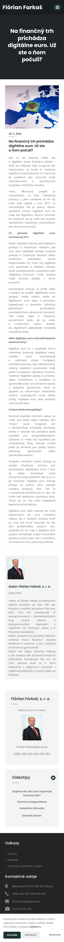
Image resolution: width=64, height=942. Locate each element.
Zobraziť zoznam (32, 815)
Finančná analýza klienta (32, 802)
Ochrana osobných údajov (25, 866)
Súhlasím (12, 935)
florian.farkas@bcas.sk (26, 901)
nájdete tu (35, 926)
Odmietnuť (30, 934)
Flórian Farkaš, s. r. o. (35, 586)
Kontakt (13, 860)
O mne (12, 853)
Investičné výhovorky (32, 808)
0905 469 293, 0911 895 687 (29, 894)
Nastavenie (55, 934)
